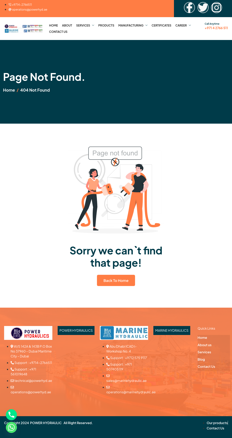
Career (183, 25)
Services (85, 25)
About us (204, 345)
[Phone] (11, 414)
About (67, 25)
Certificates (161, 25)
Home (53, 25)
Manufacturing (132, 25)
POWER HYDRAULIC (46, 423)
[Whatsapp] (11, 427)
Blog (201, 359)
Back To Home (116, 280)
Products (106, 25)
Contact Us (58, 31)
